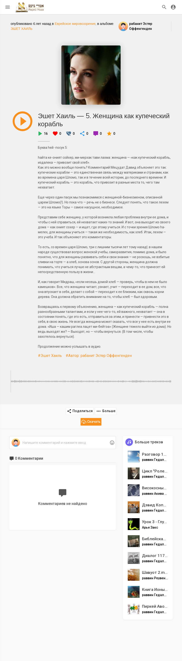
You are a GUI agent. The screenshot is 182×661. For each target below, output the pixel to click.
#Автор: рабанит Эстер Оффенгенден (99, 355)
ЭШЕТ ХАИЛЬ (21, 29)
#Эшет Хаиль (50, 355)
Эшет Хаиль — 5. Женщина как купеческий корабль (104, 120)
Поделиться (80, 411)
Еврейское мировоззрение (75, 24)
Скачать (91, 421)
